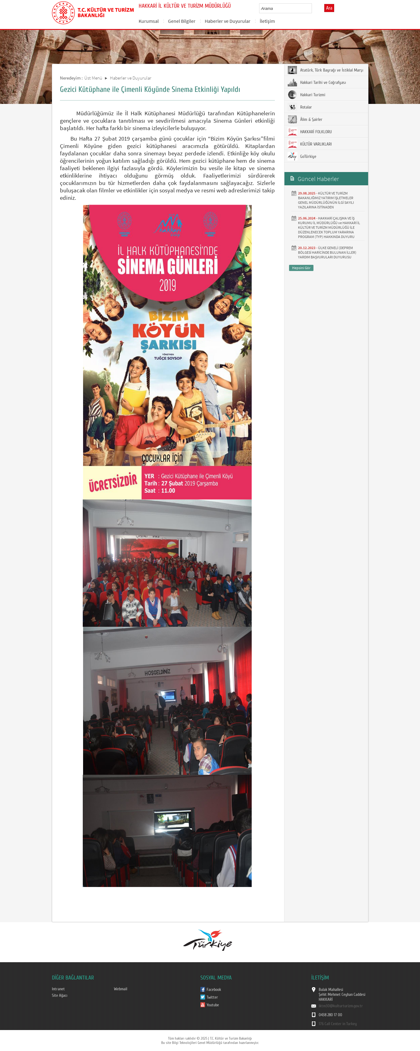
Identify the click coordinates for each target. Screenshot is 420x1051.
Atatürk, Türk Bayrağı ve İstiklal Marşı (325, 70)
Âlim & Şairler (305, 119)
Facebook (214, 989)
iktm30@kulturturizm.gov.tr (341, 1006)
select (313, 8)
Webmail (120, 989)
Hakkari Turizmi (306, 94)
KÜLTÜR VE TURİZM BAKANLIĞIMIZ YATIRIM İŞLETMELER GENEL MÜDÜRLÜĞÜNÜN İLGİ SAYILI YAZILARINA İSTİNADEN (326, 200)
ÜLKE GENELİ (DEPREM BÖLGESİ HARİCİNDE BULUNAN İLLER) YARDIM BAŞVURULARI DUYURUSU (327, 252)
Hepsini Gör (301, 267)
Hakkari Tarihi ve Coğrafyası (317, 82)
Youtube (213, 1005)
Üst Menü (93, 78)
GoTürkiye (302, 156)
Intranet (58, 989)
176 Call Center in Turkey (338, 1023)
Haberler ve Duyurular (227, 21)
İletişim (267, 21)
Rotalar (300, 107)
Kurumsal (149, 21)
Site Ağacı (59, 995)
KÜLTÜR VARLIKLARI (310, 144)
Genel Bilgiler (181, 21)
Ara (329, 8)
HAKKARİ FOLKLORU (310, 131)
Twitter (212, 997)
